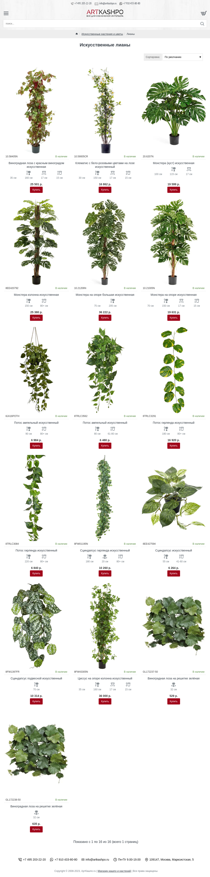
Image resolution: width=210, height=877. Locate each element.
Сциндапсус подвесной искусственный (36, 678)
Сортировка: (153, 57)
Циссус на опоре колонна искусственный (105, 678)
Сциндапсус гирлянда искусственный (105, 550)
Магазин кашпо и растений (114, 870)
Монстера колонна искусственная (36, 294)
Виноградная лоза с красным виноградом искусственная (36, 164)
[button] (36, 190)
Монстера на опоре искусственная (174, 294)
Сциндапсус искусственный (173, 550)
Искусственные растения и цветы (102, 34)
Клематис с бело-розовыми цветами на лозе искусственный (105, 164)
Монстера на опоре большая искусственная (105, 294)
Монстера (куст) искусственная (173, 163)
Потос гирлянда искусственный (173, 422)
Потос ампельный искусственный (36, 422)
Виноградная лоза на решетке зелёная (174, 678)
